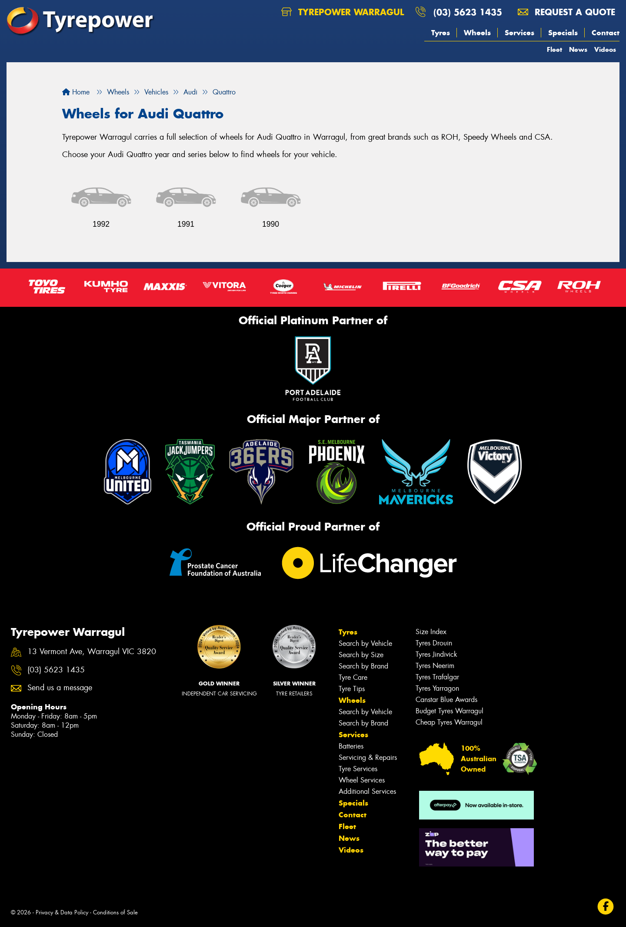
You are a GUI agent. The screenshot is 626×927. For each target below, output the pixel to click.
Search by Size (361, 654)
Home (76, 92)
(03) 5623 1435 (467, 12)
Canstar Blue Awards (446, 699)
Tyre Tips (352, 688)
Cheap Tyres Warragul (449, 722)
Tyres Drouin (434, 643)
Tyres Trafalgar (437, 677)
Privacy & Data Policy (62, 912)
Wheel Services (362, 780)
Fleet (554, 49)
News (578, 49)
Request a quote (566, 12)
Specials (563, 32)
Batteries (351, 746)
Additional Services (367, 791)
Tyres (440, 32)
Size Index (431, 631)
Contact (605, 32)
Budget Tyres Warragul (449, 710)
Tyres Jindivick (436, 654)
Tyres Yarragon (437, 688)
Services (519, 32)
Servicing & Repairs (368, 757)
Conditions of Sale (115, 912)
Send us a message (59, 688)
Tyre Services (358, 768)
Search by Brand (363, 666)
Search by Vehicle (365, 643)
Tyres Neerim (435, 665)
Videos (605, 49)
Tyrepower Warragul (342, 12)
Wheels (477, 32)
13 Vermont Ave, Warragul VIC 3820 (91, 652)
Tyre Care (353, 677)
